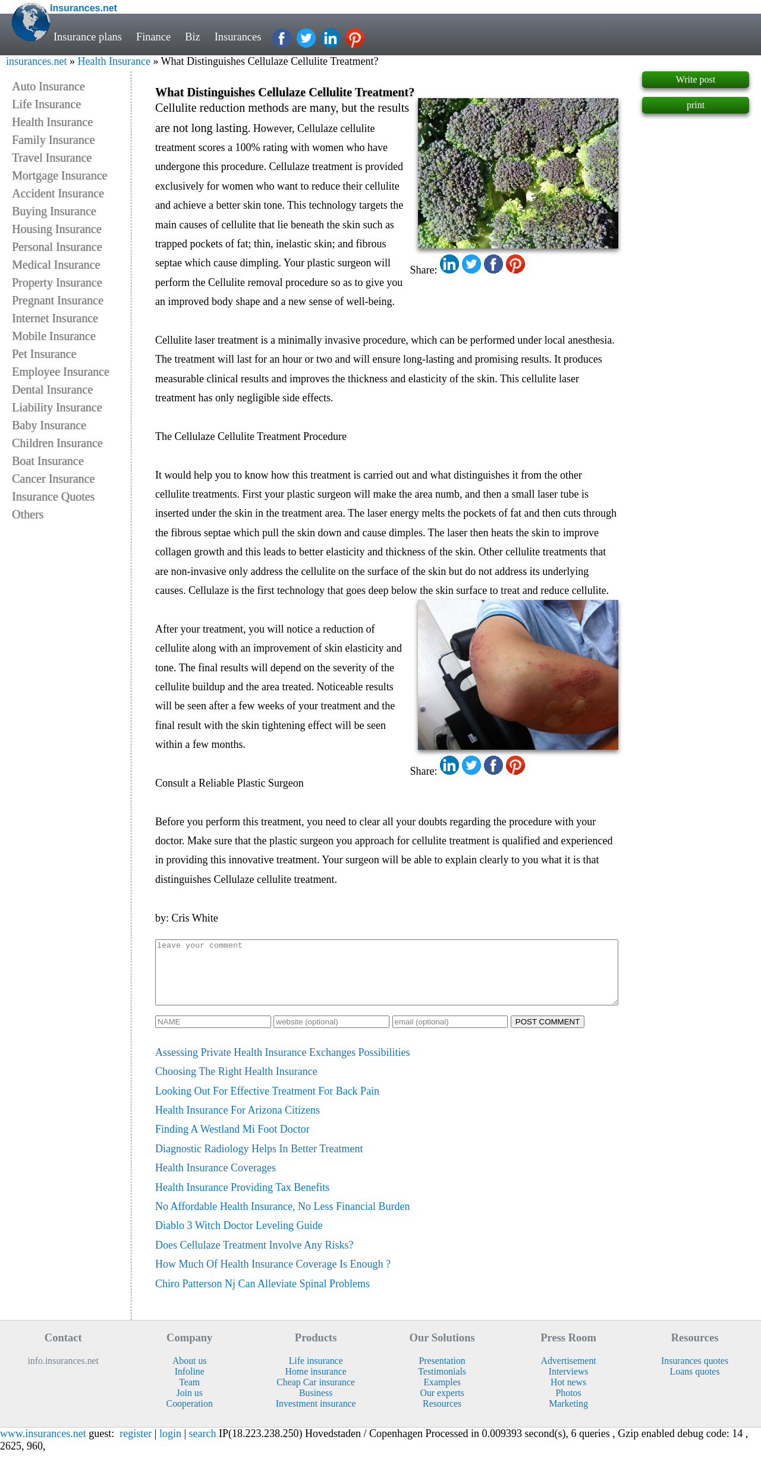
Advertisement (568, 1373)
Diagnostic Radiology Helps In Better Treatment (259, 1161)
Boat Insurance (48, 460)
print (696, 105)
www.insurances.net (43, 1446)
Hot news (568, 1394)
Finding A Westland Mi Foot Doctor (232, 1142)
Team (189, 1394)
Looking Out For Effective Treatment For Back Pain (267, 1103)
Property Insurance (57, 282)
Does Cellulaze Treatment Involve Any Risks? (254, 1257)
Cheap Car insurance (315, 1394)
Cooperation (189, 1416)
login (170, 1446)
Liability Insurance (57, 407)
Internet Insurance (55, 318)
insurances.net (36, 61)
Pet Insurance (44, 353)
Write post (695, 79)
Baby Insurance (49, 425)
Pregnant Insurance (57, 300)
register (136, 1446)
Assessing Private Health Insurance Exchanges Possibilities (282, 1065)
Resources (442, 1416)
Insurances (238, 37)
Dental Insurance (52, 389)
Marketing (568, 1416)
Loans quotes (695, 1384)
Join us (189, 1405)
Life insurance (316, 1373)
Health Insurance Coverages (215, 1180)
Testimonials (442, 1384)
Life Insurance (46, 104)
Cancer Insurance (53, 478)
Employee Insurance (60, 371)
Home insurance (316, 1384)
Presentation (442, 1373)
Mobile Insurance (54, 335)
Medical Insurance (56, 264)
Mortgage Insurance (60, 175)
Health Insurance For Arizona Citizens (237, 1122)
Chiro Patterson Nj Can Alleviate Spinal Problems (262, 1296)
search (202, 1446)
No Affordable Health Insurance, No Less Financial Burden (282, 1219)
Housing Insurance (57, 228)
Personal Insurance (57, 246)
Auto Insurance (48, 86)
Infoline (190, 1384)
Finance (153, 37)
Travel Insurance (52, 157)
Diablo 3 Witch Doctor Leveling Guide (238, 1238)
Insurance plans (88, 37)
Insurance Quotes (53, 496)
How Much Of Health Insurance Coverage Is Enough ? (273, 1276)
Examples (441, 1394)
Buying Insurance (54, 211)
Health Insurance (113, 61)
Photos (568, 1405)
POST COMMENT (547, 1034)
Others (27, 514)
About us (189, 1373)
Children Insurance (57, 442)
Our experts (442, 1405)
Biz (192, 37)
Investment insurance (316, 1416)
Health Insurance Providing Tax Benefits (242, 1200)
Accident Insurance (58, 193)
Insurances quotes (694, 1373)
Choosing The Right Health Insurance (236, 1084)
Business (315, 1405)
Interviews (569, 1384)
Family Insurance (53, 139)
